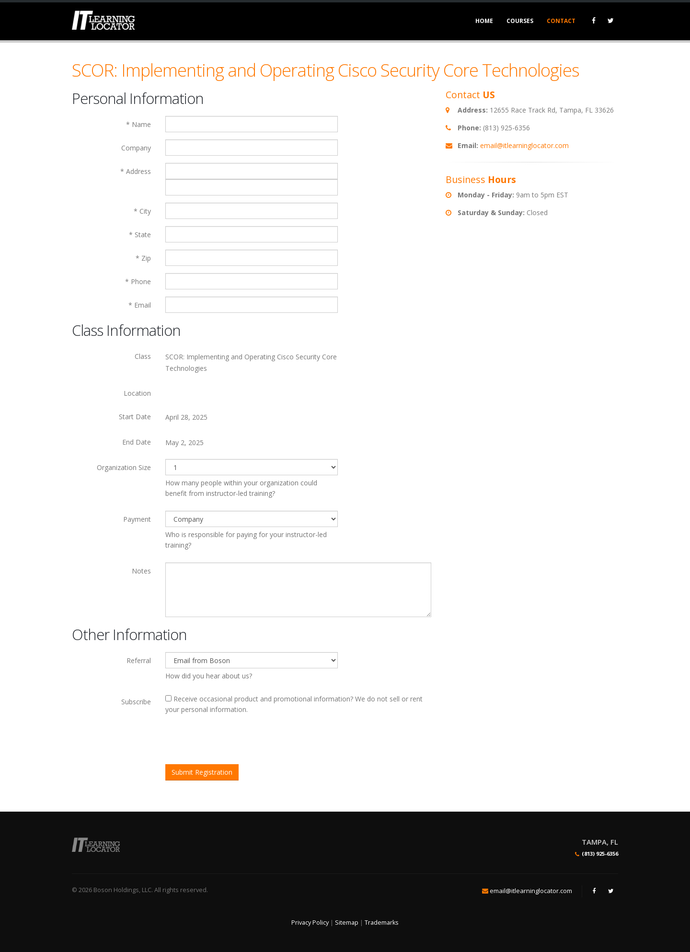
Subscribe (136, 701)
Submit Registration (202, 772)
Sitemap (346, 922)
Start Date (135, 416)
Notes (141, 570)
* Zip (143, 258)
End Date (136, 442)
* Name (138, 124)
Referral (138, 660)
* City (142, 211)
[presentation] (238, 740)
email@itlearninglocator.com (524, 145)
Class (143, 356)
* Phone (138, 281)
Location (137, 393)
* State (140, 234)
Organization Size (124, 467)
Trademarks (382, 922)
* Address (135, 171)
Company (136, 147)
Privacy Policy (310, 922)
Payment (137, 519)
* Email (139, 305)
